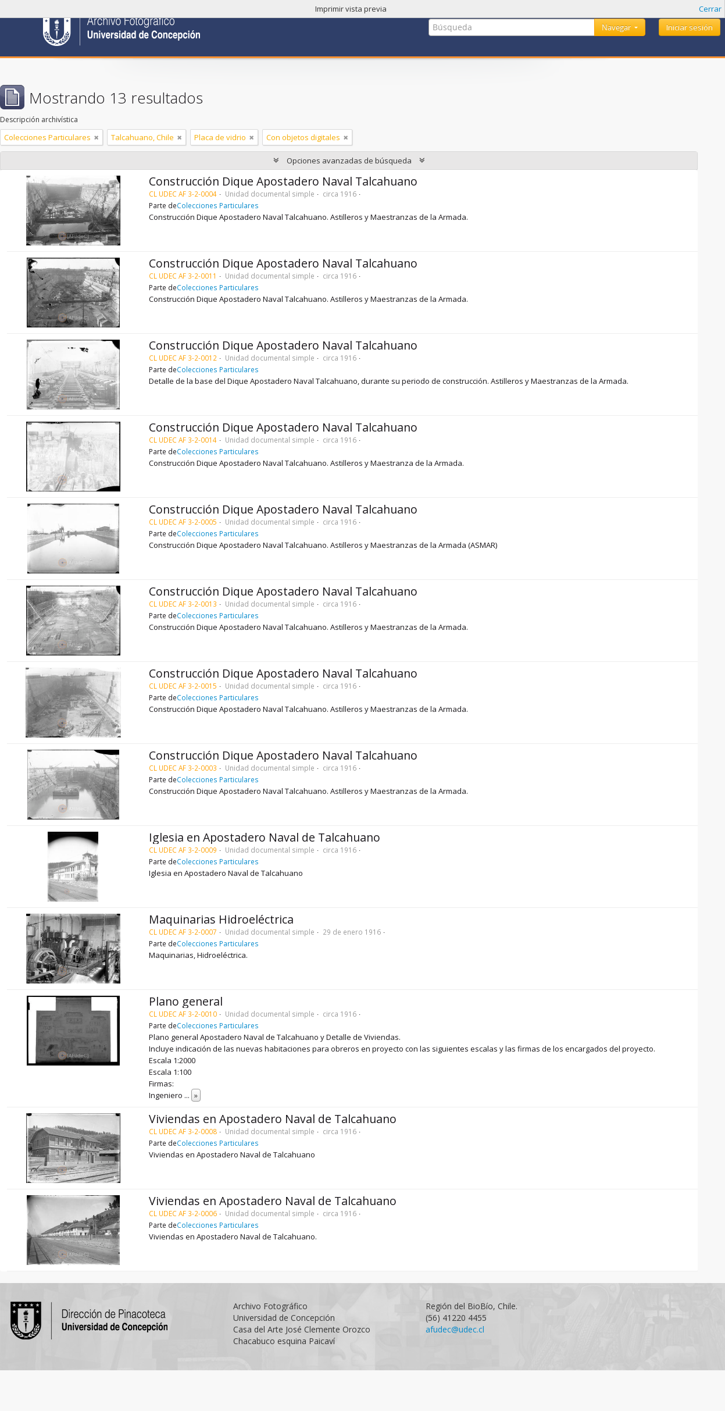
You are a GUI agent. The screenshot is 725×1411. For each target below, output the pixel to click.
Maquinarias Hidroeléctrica (221, 919)
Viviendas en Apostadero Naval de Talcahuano (273, 1119)
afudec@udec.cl (455, 1329)
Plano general (186, 1001)
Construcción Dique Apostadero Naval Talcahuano (283, 181)
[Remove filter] (96, 137)
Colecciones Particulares (218, 205)
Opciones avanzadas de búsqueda (349, 160)
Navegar (617, 27)
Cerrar (710, 8)
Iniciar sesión (689, 27)
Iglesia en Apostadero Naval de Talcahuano (264, 837)
